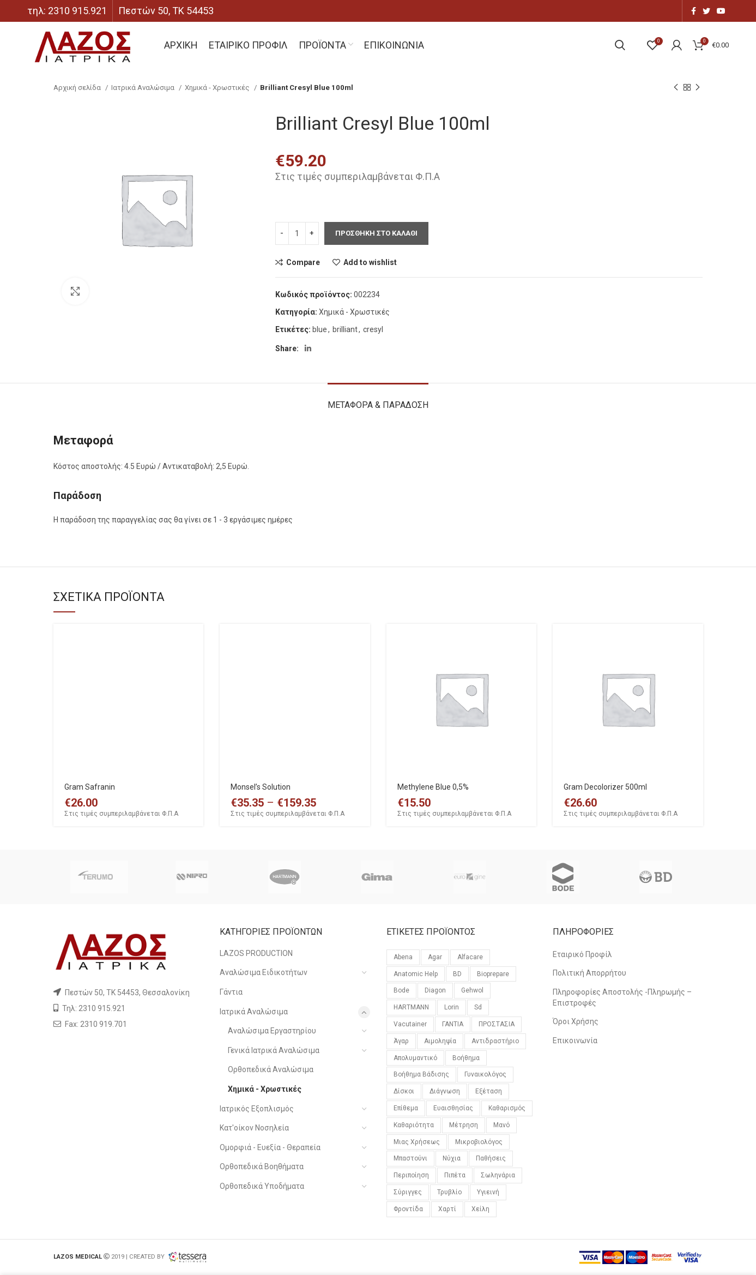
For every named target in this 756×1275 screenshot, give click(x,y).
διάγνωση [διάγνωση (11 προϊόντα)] (445, 1091)
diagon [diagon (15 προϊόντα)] (435, 990)
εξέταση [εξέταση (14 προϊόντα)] (488, 1091)
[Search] (620, 45)
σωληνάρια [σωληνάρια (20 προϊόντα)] (498, 1175)
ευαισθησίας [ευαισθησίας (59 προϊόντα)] (453, 1108)
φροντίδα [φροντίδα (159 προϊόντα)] (408, 1209)
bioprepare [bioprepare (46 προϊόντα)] (493, 974)
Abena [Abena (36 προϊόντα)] (403, 957)
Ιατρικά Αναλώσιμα (143, 87)
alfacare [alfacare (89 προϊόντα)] (470, 957)
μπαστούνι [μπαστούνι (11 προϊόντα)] (410, 1158)
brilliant (345, 329)
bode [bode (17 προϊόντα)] (401, 990)
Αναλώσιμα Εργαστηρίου (272, 1030)
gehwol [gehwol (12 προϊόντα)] (472, 990)
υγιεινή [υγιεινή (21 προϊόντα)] (488, 1192)
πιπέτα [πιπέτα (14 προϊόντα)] (454, 1175)
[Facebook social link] (693, 11)
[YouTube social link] (721, 11)
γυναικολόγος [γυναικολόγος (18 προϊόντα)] (485, 1074)
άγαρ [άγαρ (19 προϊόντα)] (401, 1041)
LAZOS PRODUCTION (256, 953)
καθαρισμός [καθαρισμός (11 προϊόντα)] (506, 1108)
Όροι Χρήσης (575, 1021)
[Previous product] (675, 87)
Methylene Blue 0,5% (433, 787)
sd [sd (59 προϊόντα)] (478, 1007)
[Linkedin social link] (308, 348)
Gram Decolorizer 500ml (605, 787)
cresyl (373, 329)
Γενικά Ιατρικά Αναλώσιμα (273, 1050)
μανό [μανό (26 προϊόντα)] (501, 1125)
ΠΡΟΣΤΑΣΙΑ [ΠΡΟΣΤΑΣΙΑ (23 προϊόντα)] (497, 1024)
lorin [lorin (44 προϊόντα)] (451, 1007)
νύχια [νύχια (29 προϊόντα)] (452, 1158)
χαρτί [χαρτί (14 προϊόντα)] (447, 1209)
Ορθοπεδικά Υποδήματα (262, 1186)
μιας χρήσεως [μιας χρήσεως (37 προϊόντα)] (417, 1142)
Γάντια (231, 992)
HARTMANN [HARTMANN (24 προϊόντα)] (411, 1007)
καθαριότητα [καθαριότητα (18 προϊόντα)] (414, 1125)
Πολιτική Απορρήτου (589, 973)
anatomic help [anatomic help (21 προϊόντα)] (416, 974)
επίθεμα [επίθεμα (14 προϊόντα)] (406, 1108)
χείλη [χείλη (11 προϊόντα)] (480, 1209)
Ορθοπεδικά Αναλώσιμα (270, 1069)
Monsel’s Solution (261, 787)
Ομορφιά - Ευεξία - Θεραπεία (270, 1147)
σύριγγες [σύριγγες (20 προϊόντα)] (408, 1192)
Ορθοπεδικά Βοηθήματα (262, 1166)
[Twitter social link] (706, 11)
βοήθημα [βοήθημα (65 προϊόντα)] (466, 1058)
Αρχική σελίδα (77, 87)
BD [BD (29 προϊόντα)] (457, 974)
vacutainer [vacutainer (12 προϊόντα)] (410, 1024)
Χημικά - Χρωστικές (218, 87)
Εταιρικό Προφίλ (582, 954)
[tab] (378, 399)
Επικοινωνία (575, 1040)
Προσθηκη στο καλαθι (376, 233)
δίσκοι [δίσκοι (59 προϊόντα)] (404, 1091)
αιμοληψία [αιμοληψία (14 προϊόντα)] (440, 1041)
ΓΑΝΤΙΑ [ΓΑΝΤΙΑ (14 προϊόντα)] (452, 1024)
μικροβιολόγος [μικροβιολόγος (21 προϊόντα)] (479, 1142)
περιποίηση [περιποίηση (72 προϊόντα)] (411, 1175)
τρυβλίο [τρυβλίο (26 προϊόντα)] (449, 1192)
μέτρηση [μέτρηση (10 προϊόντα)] (463, 1125)
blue (319, 329)
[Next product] (697, 87)
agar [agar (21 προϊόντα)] (435, 957)
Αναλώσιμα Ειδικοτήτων (263, 972)
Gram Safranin (89, 787)
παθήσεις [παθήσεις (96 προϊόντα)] (491, 1158)
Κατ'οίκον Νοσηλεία (254, 1127)
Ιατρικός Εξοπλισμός (257, 1108)
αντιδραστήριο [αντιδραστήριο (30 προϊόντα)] (495, 1041)
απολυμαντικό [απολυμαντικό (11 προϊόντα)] (415, 1058)
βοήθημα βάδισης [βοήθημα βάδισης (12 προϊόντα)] (421, 1074)
